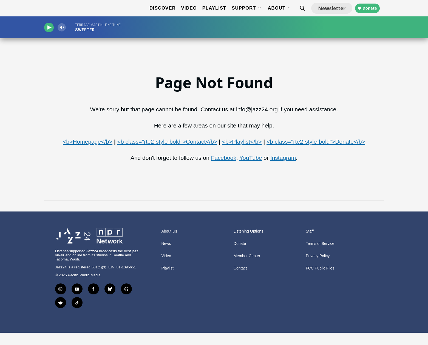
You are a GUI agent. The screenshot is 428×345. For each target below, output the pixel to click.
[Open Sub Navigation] (255, 14)
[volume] (67, 40)
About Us (169, 244)
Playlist (210, 14)
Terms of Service (320, 256)
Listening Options (248, 244)
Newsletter (327, 14)
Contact (240, 281)
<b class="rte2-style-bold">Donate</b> (316, 154)
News (166, 256)
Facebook (223, 170)
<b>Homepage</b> (87, 154)
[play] (51, 40)
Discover (158, 14)
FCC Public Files (320, 281)
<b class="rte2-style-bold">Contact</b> (167, 154)
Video (184, 14)
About (272, 14)
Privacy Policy (318, 268)
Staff (310, 244)
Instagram (283, 170)
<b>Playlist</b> (242, 154)
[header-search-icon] (298, 14)
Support (239, 14)
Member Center (247, 268)
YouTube (250, 170)
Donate (369, 14)
